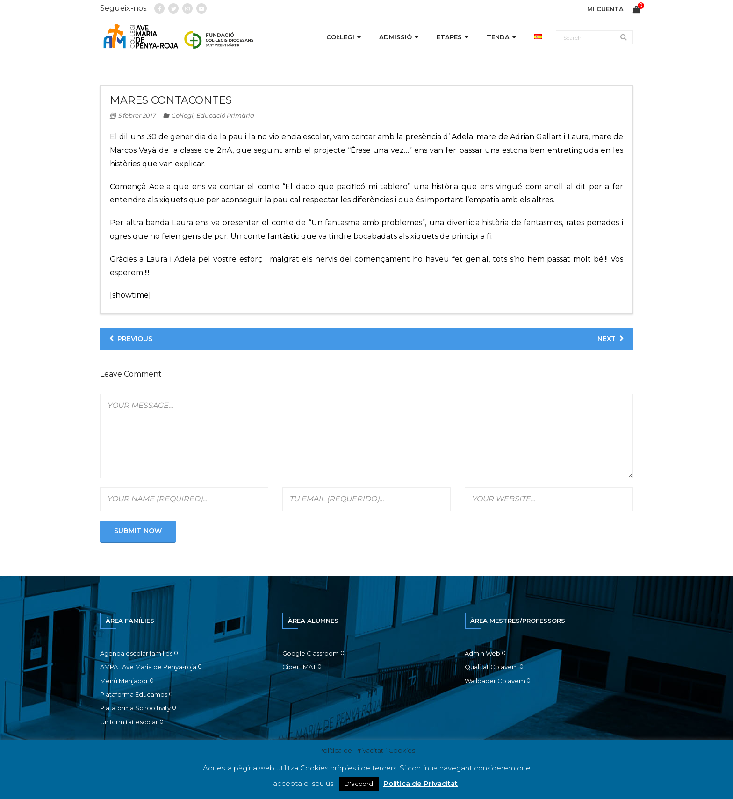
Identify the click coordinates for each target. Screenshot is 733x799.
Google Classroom (310, 653)
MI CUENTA (605, 9)
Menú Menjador (124, 681)
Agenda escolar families (136, 653)
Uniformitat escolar (129, 722)
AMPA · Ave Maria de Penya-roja (148, 667)
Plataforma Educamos (133, 694)
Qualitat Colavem (491, 667)
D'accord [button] (359, 783)
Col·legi (183, 115)
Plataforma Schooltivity (135, 708)
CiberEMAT (299, 667)
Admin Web (482, 653)
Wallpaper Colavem (495, 681)
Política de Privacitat (420, 783)
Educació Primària (225, 115)
